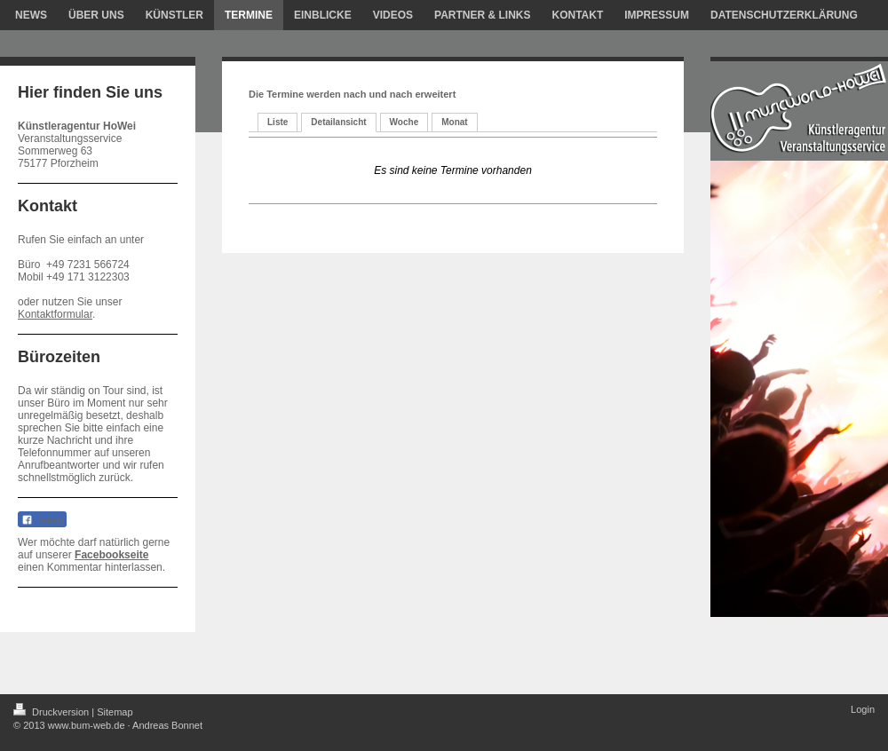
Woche (404, 122)
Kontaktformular (55, 314)
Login (863, 709)
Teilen (42, 520)
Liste (277, 122)
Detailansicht (338, 122)
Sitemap (114, 712)
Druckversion (52, 712)
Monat (454, 122)
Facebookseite (111, 555)
